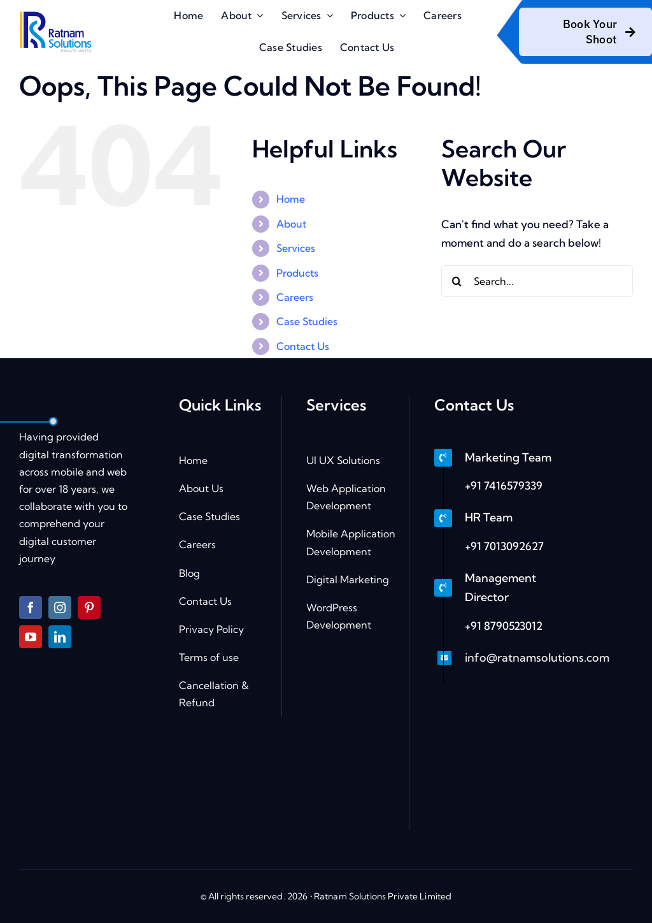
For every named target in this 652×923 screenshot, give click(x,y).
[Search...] (537, 281)
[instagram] (59, 607)
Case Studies (306, 321)
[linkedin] (59, 636)
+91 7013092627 (504, 546)
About (291, 223)
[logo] (55, 13)
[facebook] (30, 607)
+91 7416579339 (503, 485)
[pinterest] (89, 607)
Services (295, 248)
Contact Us (302, 346)
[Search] (457, 281)
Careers (294, 297)
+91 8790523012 (503, 625)
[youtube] (30, 636)
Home (290, 199)
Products (297, 272)
